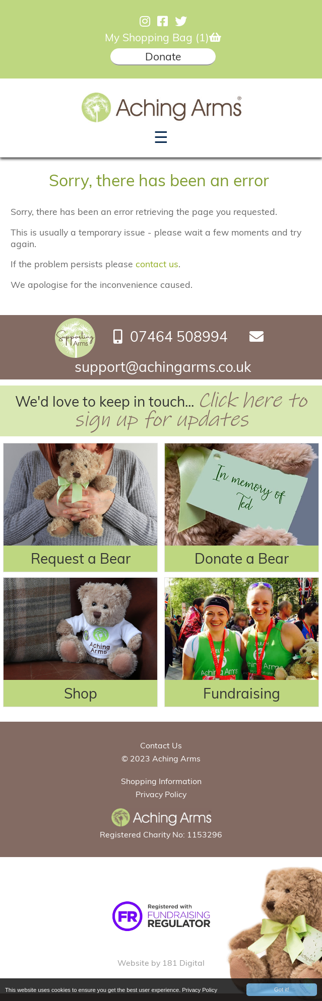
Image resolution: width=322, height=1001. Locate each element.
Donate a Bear (242, 558)
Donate (163, 56)
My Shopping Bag (163, 37)
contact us (157, 263)
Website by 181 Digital (161, 963)
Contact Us (161, 745)
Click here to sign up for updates (190, 410)
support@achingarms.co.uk (163, 366)
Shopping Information (161, 781)
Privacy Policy (199, 990)
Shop (80, 693)
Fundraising (241, 693)
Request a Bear (81, 558)
